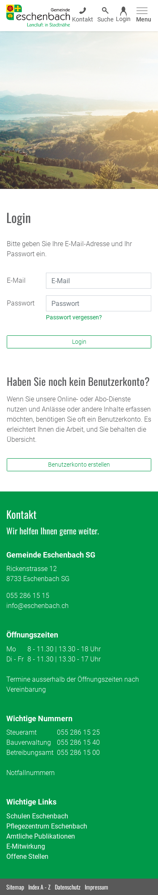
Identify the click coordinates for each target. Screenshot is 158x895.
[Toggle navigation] (142, 15)
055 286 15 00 (78, 753)
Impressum (96, 886)
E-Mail (16, 280)
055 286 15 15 (27, 596)
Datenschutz (67, 886)
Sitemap (15, 886)
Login (79, 341)
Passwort (21, 303)
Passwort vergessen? (74, 317)
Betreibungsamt (30, 753)
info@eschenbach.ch (37, 606)
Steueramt (21, 732)
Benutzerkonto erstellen (79, 464)
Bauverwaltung (28, 742)
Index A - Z (39, 886)
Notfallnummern (30, 773)
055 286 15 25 (78, 732)
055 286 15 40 (78, 742)
